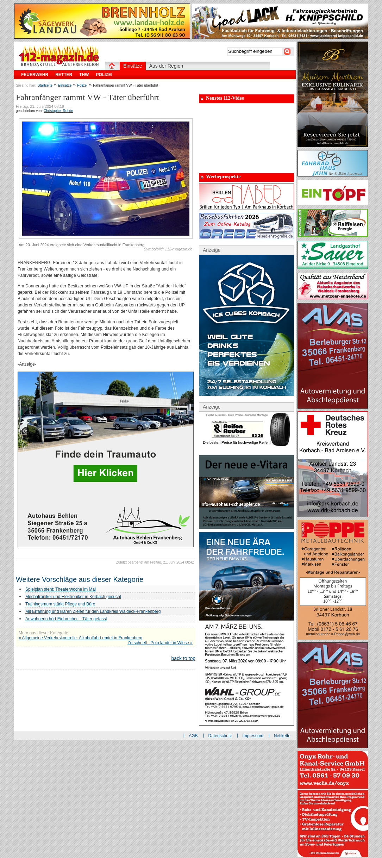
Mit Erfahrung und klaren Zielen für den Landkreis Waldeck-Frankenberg (93, 611)
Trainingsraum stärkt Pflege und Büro (60, 604)
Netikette (282, 735)
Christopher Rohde (58, 111)
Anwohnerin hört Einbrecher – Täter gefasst (66, 618)
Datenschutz (220, 735)
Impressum (252, 735)
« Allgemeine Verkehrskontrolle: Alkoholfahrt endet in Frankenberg (81, 637)
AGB (193, 735)
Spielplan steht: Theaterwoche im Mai (60, 589)
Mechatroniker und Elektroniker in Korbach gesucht (73, 596)
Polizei (82, 85)
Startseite (45, 85)
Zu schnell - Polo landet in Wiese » (160, 642)
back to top (183, 658)
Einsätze (64, 85)
